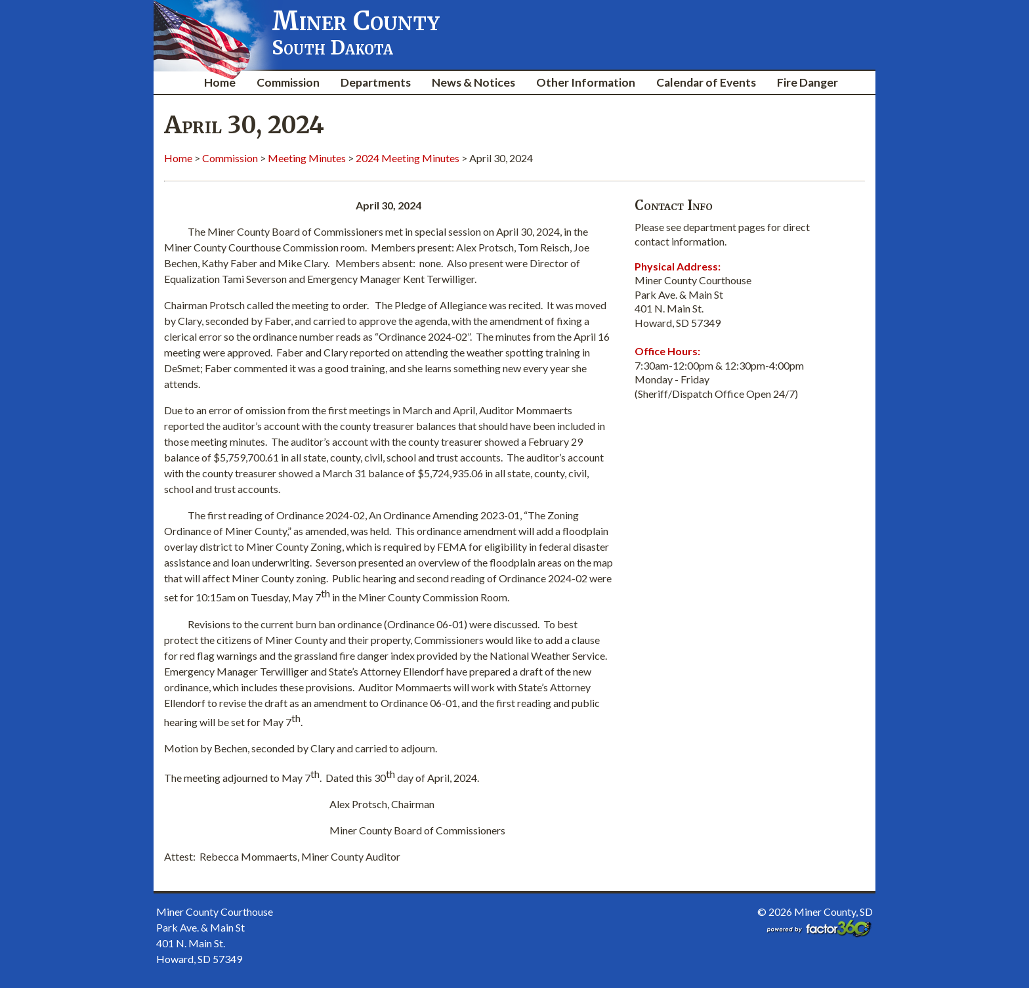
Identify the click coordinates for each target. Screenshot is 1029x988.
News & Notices (473, 82)
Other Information (585, 82)
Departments (376, 82)
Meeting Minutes (307, 158)
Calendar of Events (706, 82)
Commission (288, 82)
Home (220, 82)
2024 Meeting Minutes (407, 158)
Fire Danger (807, 82)
